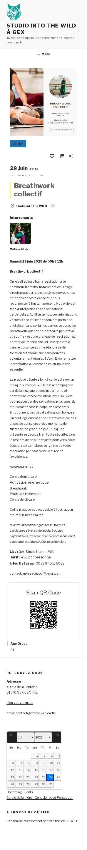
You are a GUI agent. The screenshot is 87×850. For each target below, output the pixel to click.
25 (58, 777)
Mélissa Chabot (20, 249)
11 (58, 762)
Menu (43, 54)
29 (36, 784)
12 (12, 770)
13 (20, 770)
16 (43, 770)
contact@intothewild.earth (35, 713)
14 (28, 770)
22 (36, 777)
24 (51, 777)
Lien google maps (20, 703)
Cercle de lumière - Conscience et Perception (40, 798)
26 (12, 784)
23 (43, 777)
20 (20, 777)
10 (51, 762)
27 (20, 784)
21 (28, 777)
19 (12, 777)
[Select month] (25, 737)
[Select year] (43, 737)
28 (28, 784)
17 (51, 770)
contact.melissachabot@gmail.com (35, 573)
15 (36, 770)
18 (58, 770)
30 (43, 784)
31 (51, 784)
